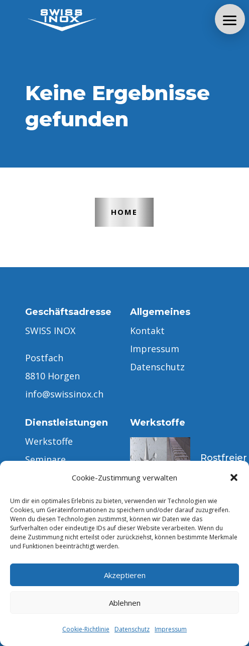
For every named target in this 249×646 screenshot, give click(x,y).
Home (124, 212)
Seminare (45, 459)
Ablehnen (125, 603)
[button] (234, 477)
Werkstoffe (49, 441)
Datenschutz (132, 629)
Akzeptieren (125, 575)
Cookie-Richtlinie (85, 629)
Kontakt (147, 331)
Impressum (171, 629)
